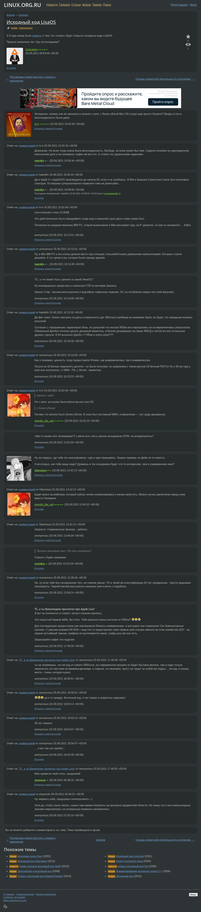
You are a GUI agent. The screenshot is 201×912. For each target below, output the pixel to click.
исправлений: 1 (112, 193)
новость (37, 35)
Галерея (64, 4)
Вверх (193, 894)
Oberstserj (41, 470)
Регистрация (179, 4)
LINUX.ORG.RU (22, 4)
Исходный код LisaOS (31, 22)
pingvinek (40, 780)
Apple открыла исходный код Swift (40, 866)
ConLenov (31, 49)
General (23, 15)
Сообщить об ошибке (14, 897)
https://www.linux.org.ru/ (14, 900)
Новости (52, 4)
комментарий (27, 145)
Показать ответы (43, 128)
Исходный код (124, 876)
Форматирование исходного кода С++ (139, 871)
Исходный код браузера (32, 861)
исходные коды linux (30, 856)
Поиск (107, 4)
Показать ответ (43, 165)
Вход (193, 4)
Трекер (97, 4)
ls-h (37, 124)
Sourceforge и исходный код (34, 871)
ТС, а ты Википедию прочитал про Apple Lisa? (47, 660)
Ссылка (11, 68)
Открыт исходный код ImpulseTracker (40, 876)
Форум (86, 4)
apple (14, 28)
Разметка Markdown (46, 894)
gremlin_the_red (44, 420)
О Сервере (8, 894)
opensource (26, 28)
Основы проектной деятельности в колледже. (163, 79)
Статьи (76, 4)
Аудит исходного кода (129, 861)
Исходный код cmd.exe (130, 856)
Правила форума (25, 894)
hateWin (39, 160)
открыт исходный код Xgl (133, 866)
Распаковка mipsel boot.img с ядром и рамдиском (33, 79)
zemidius (40, 563)
